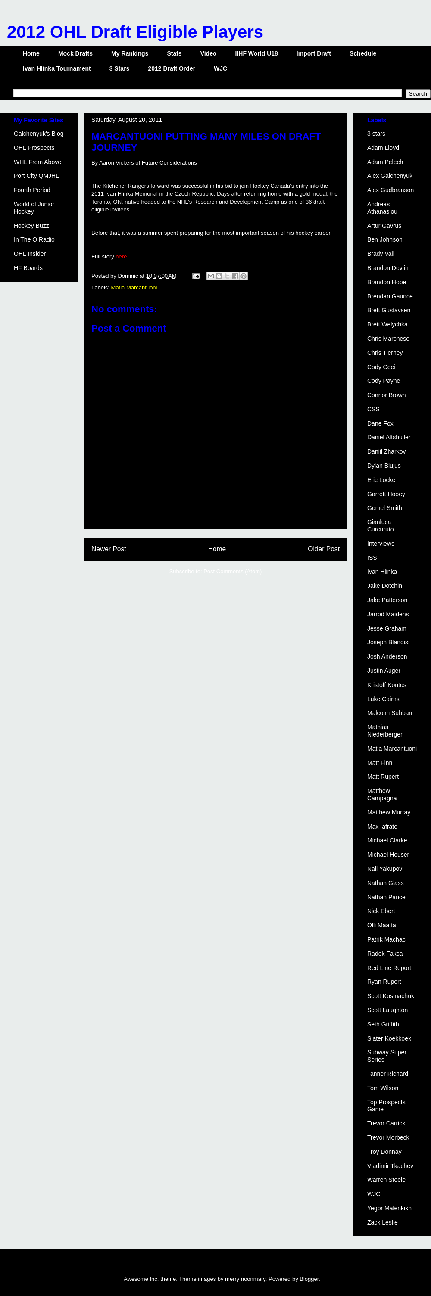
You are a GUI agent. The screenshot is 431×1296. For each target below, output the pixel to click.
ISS (372, 557)
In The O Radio (34, 239)
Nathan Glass (385, 883)
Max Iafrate (382, 826)
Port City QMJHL (36, 175)
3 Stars (119, 68)
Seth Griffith (383, 1024)
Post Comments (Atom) (232, 571)
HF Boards (28, 267)
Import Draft (314, 53)
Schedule (363, 53)
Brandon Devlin (388, 267)
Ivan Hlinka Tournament (57, 68)
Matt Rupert (383, 776)
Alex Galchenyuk (389, 175)
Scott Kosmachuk (390, 995)
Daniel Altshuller (388, 437)
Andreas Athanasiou (382, 208)
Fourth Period (32, 189)
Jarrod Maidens (388, 614)
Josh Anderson (387, 656)
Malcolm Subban (389, 712)
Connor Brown (386, 395)
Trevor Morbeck (388, 1137)
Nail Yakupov (384, 868)
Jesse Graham (386, 628)
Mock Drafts (75, 53)
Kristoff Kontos (386, 684)
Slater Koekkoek (389, 1038)
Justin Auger (383, 670)
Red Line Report (389, 967)
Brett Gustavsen (388, 310)
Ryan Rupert (384, 981)
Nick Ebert (381, 911)
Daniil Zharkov (386, 451)
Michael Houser (388, 854)
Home (31, 53)
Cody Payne (383, 380)
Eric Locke (381, 479)
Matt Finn (379, 762)
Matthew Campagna (382, 794)
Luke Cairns (383, 699)
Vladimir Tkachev (390, 1165)
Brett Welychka (387, 324)
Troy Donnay (384, 1151)
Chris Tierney (385, 352)
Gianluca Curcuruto (380, 526)
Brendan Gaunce (390, 296)
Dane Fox (380, 423)
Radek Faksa (385, 953)
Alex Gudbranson (390, 189)
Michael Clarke (387, 840)
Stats (174, 53)
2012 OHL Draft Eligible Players (135, 31)
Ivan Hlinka (382, 571)
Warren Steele (386, 1179)
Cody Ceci (381, 367)
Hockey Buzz (31, 225)
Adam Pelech (385, 162)
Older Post (324, 549)
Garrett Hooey (386, 494)
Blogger (309, 1279)
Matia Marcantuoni (134, 287)
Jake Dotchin (384, 585)
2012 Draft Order (171, 68)
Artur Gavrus (384, 225)
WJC (220, 68)
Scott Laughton (387, 1010)
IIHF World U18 (256, 53)
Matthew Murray (388, 812)
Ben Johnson (385, 239)
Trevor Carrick (386, 1123)
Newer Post (108, 549)
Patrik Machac (386, 939)
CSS (373, 409)
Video (208, 53)
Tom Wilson (382, 1088)
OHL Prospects (34, 147)
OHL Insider (30, 253)
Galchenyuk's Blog (39, 133)
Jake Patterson (387, 600)
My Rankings (129, 53)
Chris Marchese (388, 338)
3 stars (376, 133)
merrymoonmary (245, 1279)
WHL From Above (37, 162)
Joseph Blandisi (388, 642)
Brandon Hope (386, 282)
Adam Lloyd (383, 147)
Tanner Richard (387, 1073)
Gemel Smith (384, 507)
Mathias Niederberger (385, 731)
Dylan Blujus (384, 465)
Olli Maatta (381, 925)
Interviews (380, 543)
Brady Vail (380, 253)
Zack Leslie (382, 1222)
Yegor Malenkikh (389, 1208)
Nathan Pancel (387, 897)
